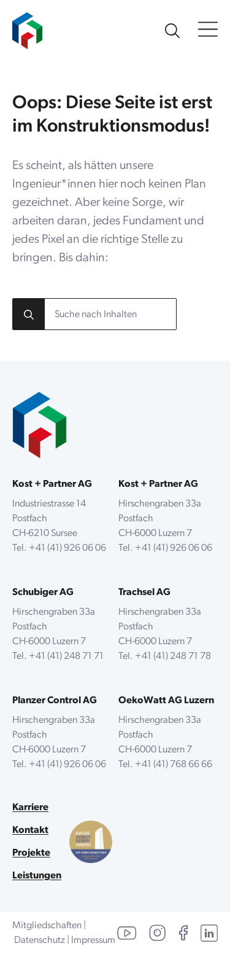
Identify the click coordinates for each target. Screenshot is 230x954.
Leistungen (36, 876)
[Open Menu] (208, 30)
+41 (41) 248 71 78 (173, 656)
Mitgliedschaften (47, 926)
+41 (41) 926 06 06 (67, 548)
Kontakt (30, 830)
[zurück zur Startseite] (39, 425)
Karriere (30, 808)
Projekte (31, 853)
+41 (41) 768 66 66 (173, 765)
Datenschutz (39, 940)
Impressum (93, 940)
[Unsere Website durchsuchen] (172, 30)
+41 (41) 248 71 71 (66, 656)
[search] (29, 315)
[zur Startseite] (27, 24)
